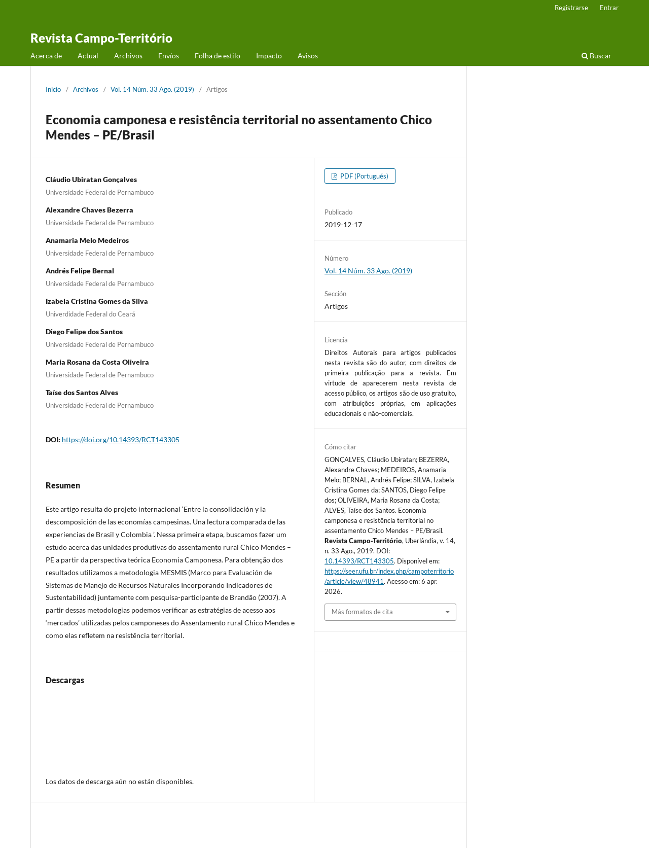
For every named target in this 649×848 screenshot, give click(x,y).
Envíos (168, 55)
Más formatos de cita (362, 612)
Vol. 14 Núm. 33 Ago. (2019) (152, 89)
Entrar (609, 8)
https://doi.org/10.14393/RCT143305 (120, 439)
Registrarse (571, 8)
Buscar (596, 55)
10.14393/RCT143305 (359, 561)
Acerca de (46, 55)
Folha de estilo (217, 55)
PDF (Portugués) (363, 176)
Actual (88, 55)
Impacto (269, 55)
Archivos (128, 55)
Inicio (53, 89)
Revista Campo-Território (101, 37)
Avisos (308, 55)
